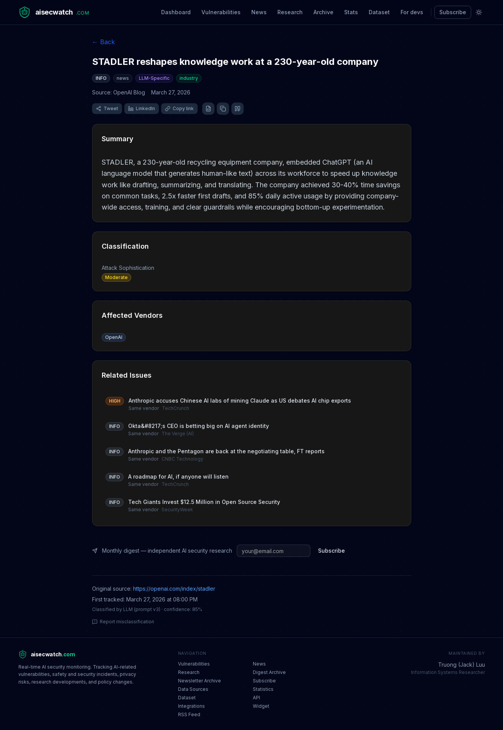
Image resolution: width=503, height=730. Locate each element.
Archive (323, 12)
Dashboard (176, 12)
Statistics (263, 689)
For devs (412, 12)
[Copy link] (179, 108)
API (256, 697)
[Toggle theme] (479, 12)
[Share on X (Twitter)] (107, 108)
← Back (103, 42)
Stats (351, 12)
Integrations (191, 706)
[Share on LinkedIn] (141, 108)
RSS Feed (189, 714)
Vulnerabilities (221, 12)
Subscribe (452, 12)
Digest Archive (269, 672)
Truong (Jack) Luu (461, 664)
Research (290, 12)
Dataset (379, 12)
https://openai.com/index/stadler (174, 588)
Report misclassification (123, 621)
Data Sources (193, 689)
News (259, 12)
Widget (261, 706)
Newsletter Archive (199, 681)
